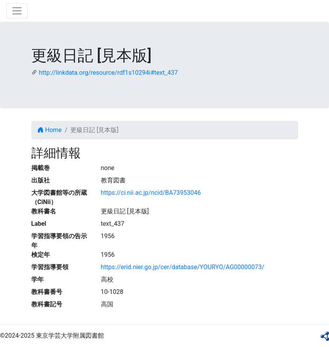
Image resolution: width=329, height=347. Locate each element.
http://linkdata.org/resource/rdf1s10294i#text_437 (108, 72)
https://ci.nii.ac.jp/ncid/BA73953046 (151, 192)
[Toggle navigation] (17, 11)
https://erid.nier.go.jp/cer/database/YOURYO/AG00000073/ (182, 267)
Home (50, 130)
